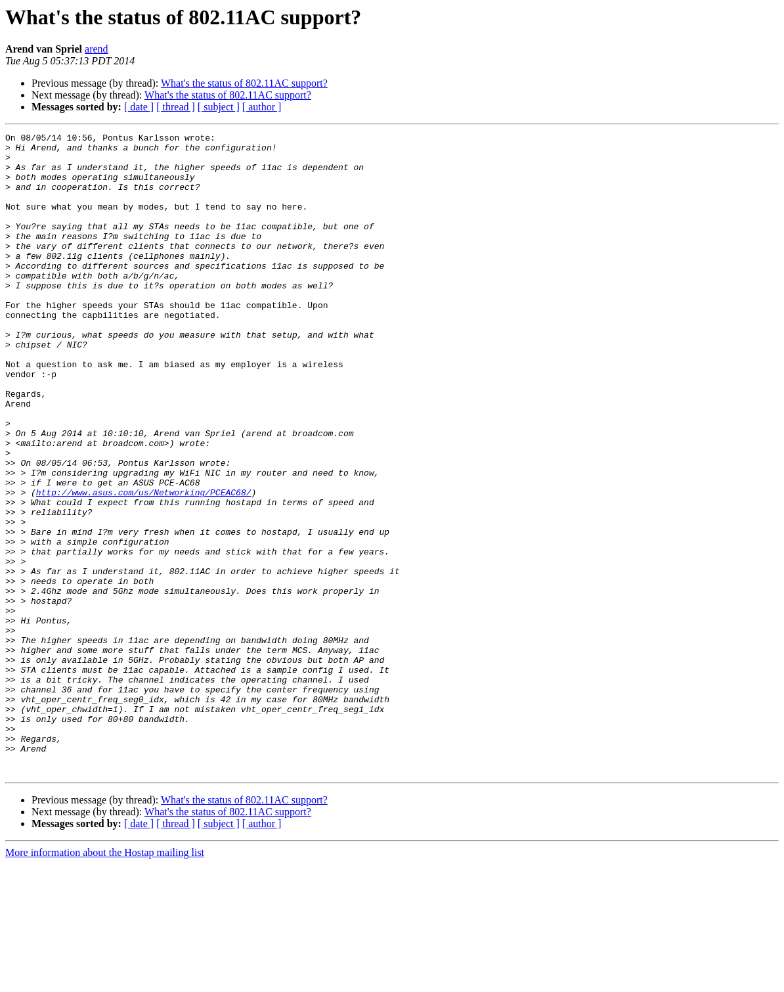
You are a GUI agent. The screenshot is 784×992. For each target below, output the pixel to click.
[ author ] (262, 106)
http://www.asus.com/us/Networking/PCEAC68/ (143, 565)
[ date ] (139, 106)
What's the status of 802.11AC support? (244, 83)
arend (96, 49)
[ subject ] (219, 106)
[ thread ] (175, 106)
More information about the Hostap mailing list (104, 980)
